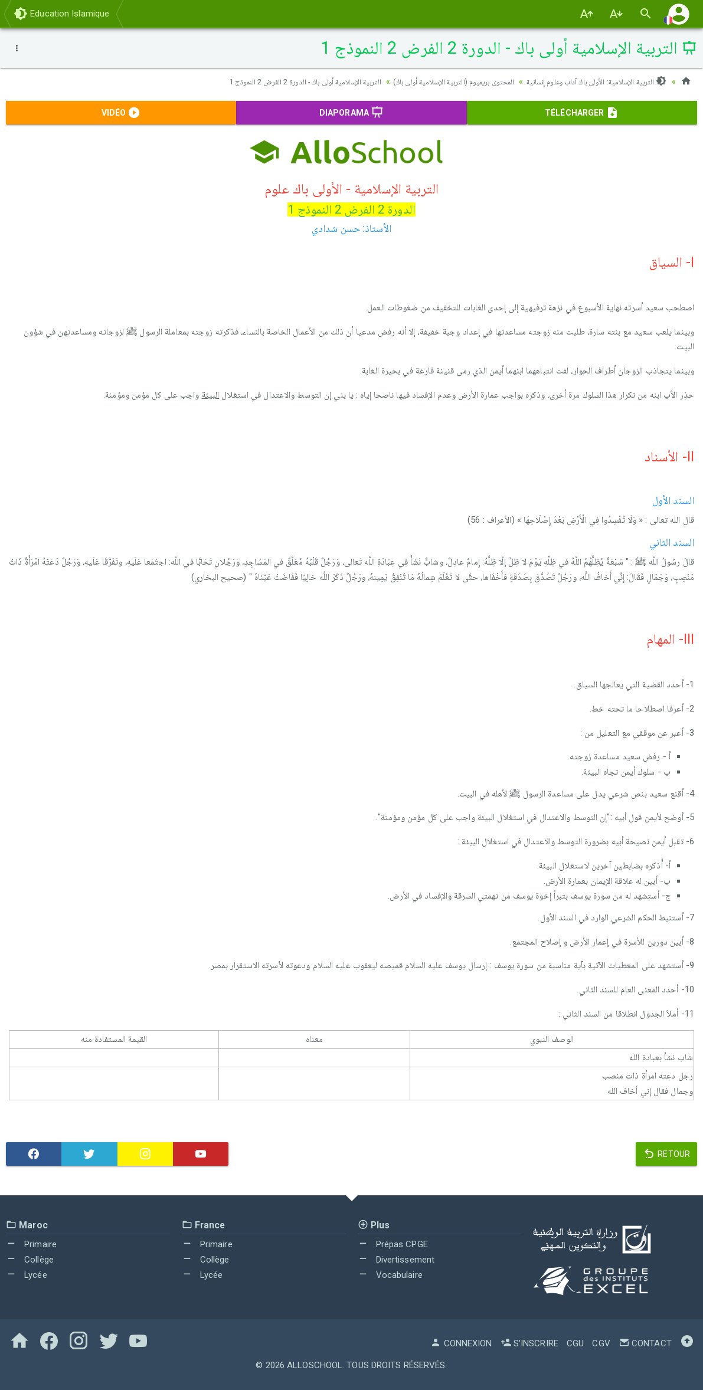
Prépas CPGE (393, 1244)
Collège (30, 1259)
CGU (575, 1343)
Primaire (31, 1244)
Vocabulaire (390, 1275)
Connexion (461, 1343)
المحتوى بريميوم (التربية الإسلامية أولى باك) (436, 81)
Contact (645, 1343)
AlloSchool (314, 1365)
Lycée (26, 1275)
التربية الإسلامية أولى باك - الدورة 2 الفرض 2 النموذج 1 (275, 81)
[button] (679, 14)
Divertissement (396, 1259)
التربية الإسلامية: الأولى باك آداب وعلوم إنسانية (591, 81)
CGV (601, 1343)
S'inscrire (529, 1343)
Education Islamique (61, 13)
